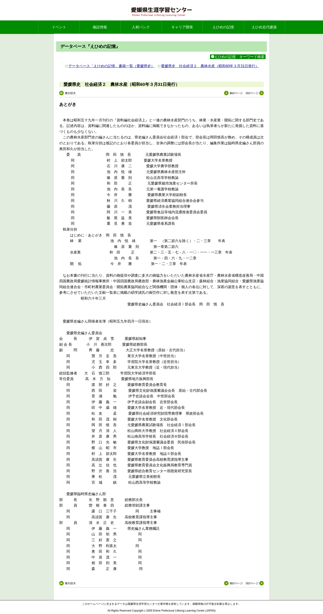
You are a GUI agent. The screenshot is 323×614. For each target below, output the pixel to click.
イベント (59, 27)
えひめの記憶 (223, 27)
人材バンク (141, 27)
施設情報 (100, 27)
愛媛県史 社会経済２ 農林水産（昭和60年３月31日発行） (210, 66)
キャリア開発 (182, 27)
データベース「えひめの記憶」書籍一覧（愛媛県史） (111, 66)
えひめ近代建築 (264, 27)
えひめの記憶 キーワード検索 (237, 57)
